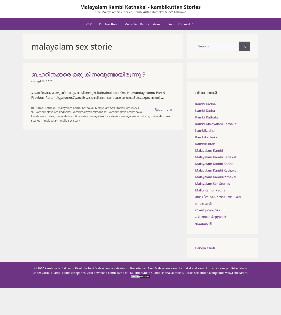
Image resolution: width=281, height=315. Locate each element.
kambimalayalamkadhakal (90, 112)
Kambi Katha (205, 110)
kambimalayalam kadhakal (53, 112)
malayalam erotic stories (72, 116)
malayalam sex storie (135, 116)
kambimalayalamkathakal (126, 112)
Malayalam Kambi (209, 150)
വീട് (88, 24)
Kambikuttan (108, 24)
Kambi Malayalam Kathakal (216, 124)
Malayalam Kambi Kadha (214, 163)
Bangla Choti (205, 248)
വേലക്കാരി (203, 223)
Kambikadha (205, 130)
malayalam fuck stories (104, 116)
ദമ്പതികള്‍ (132, 108)
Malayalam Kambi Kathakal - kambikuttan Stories (140, 7)
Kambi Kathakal (183, 24)
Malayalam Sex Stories (109, 108)
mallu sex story (70, 120)
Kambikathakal (206, 137)
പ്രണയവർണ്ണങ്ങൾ (210, 216)
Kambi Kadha (205, 104)
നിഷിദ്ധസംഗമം (207, 210)
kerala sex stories (42, 116)
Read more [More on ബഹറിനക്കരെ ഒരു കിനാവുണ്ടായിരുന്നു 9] (163, 109)
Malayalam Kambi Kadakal (142, 24)
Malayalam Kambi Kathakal (75, 108)
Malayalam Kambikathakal (215, 177)
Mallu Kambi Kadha (210, 190)
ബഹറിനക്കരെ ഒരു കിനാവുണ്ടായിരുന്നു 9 (88, 74)
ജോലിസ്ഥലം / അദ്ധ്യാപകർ (218, 197)
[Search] (244, 46)
